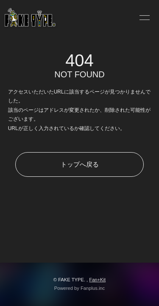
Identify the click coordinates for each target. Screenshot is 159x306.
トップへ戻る (80, 164)
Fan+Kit (97, 279)
